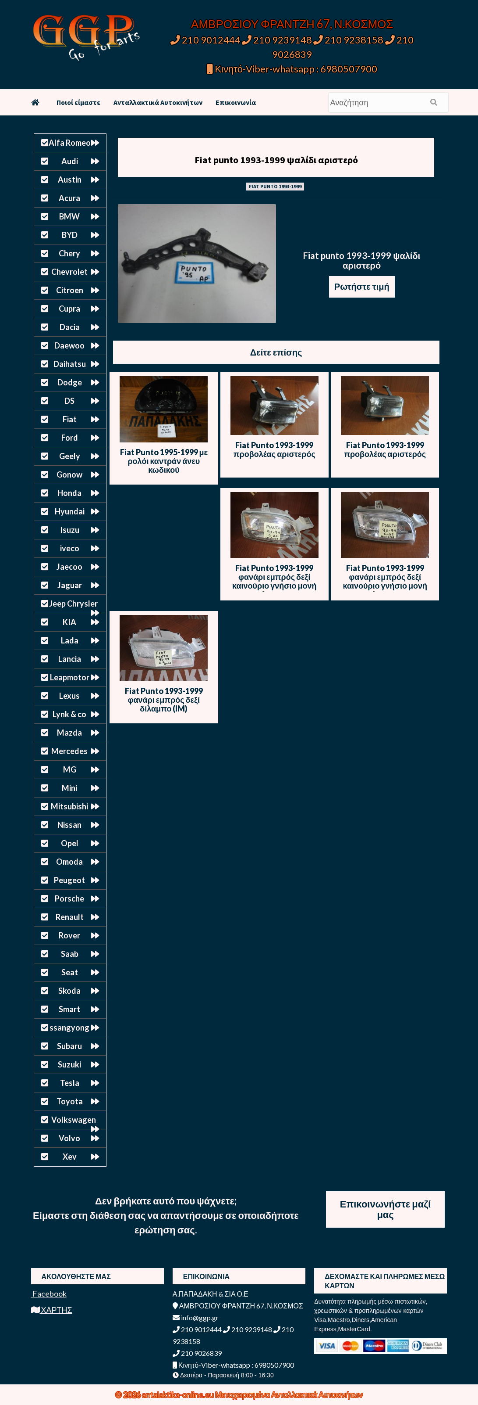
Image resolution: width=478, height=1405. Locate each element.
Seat (69, 972)
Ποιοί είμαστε (78, 102)
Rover (69, 935)
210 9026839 (197, 1353)
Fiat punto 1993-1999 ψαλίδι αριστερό (276, 160)
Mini (69, 788)
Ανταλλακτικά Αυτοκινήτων (157, 102)
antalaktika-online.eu (178, 1394)
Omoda (69, 861)
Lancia (69, 659)
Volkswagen (73, 1120)
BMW (69, 216)
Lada (69, 640)
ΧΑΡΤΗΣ (51, 1310)
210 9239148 (277, 40)
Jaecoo (69, 566)
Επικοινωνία (236, 102)
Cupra (69, 308)
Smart (69, 1009)
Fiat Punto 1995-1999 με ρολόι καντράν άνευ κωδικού (164, 460)
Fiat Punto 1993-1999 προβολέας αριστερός (274, 449)
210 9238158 (349, 40)
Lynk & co (69, 714)
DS (69, 401)
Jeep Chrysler (73, 603)
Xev (70, 1156)
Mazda (69, 732)
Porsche (69, 898)
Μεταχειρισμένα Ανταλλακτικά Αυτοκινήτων (289, 1394)
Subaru (69, 1046)
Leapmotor (69, 677)
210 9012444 (205, 40)
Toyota (70, 1101)
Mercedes (69, 751)
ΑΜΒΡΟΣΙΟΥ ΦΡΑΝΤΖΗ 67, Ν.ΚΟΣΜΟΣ (292, 24)
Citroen (69, 290)
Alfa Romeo (70, 142)
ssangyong (69, 1027)
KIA (69, 622)
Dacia (70, 327)
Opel (69, 843)
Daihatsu (69, 364)
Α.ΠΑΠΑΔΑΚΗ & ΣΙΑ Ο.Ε (210, 1294)
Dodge (69, 382)
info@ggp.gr (196, 1317)
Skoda (69, 990)
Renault (70, 917)
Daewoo (69, 345)
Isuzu (69, 530)
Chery (69, 253)
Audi (69, 161)
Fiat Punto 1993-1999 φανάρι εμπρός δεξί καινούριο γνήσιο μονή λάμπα (274, 581)
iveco (69, 548)
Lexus (69, 696)
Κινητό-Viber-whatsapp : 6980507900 (292, 69)
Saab (69, 954)
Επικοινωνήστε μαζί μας (385, 1209)
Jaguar (69, 585)
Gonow (69, 474)
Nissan (69, 825)
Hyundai (70, 511)
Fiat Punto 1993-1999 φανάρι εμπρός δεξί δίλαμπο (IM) (164, 699)
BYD (70, 235)
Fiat (70, 419)
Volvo (69, 1138)
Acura (69, 198)
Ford (69, 437)
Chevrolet (69, 272)
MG (69, 769)
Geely (69, 456)
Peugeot (69, 880)
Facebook (49, 1293)
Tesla (69, 1083)
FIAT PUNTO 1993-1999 (275, 186)
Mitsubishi (69, 806)
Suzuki (69, 1064)
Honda (69, 493)
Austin (69, 179)
